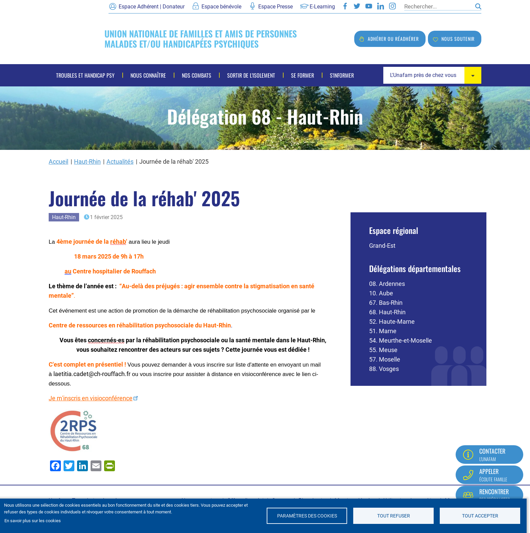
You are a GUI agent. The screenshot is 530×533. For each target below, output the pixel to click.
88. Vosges (384, 368)
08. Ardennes (387, 283)
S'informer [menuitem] (342, 75)
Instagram (392, 6)
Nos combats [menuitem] (196, 75)
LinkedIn (380, 6)
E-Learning (322, 6)
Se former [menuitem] (302, 75)
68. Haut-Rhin (387, 312)
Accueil (58, 161)
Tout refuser (393, 515)
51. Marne (382, 331)
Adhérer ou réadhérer (393, 38)
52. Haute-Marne (392, 321)
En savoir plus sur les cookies (32, 520)
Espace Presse (275, 6)
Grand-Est (382, 245)
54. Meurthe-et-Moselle (400, 340)
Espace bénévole (221, 6)
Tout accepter (480, 515)
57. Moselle (384, 359)
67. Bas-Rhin (386, 302)
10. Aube (381, 293)
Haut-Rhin (87, 161)
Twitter (357, 6)
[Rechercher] (438, 6)
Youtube (368, 6)
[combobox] (432, 75)
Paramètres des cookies (307, 515)
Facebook (345, 6)
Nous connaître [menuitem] (148, 75)
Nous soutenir (458, 38)
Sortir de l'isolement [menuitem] (251, 75)
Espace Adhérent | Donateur (152, 6)
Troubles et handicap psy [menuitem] (85, 75)
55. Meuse (383, 349)
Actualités (120, 161)
